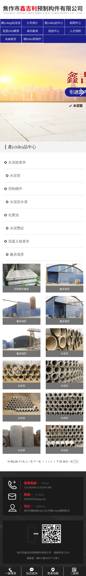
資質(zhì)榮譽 (11, 30)
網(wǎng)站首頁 (11, 22)
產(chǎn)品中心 (53, 22)
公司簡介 (32, 22)
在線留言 (10, 39)
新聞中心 (75, 22)
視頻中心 (53, 30)
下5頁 (59, 461)
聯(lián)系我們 (32, 39)
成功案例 (32, 30)
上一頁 (29, 461)
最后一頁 (68, 461)
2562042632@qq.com (35, 499)
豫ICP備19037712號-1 (47, 558)
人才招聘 (75, 30)
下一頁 (37, 461)
